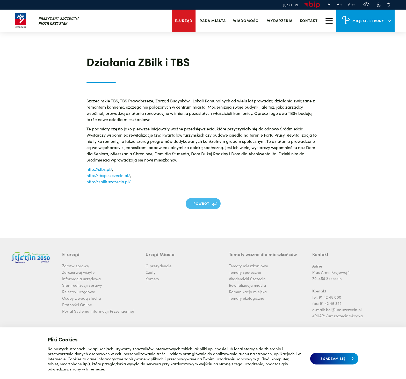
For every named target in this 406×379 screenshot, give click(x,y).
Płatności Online (77, 304)
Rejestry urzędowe (78, 291)
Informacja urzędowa (81, 278)
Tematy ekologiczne (246, 298)
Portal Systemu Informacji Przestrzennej (98, 311)
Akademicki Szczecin (247, 278)
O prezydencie (158, 265)
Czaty (151, 272)
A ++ (351, 4)
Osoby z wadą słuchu (81, 298)
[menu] (327, 21)
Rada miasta (213, 20)
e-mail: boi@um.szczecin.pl (337, 309)
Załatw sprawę (75, 265)
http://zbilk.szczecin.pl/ (108, 181)
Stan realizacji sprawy (82, 285)
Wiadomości (246, 20)
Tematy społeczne (245, 272)
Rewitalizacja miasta (247, 285)
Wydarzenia (280, 20)
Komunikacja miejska (248, 291)
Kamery (152, 278)
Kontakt (309, 20)
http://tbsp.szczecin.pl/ (108, 175)
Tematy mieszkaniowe (248, 265)
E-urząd (183, 20)
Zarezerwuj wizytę (78, 272)
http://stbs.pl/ (99, 169)
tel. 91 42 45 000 (326, 297)
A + (339, 4)
